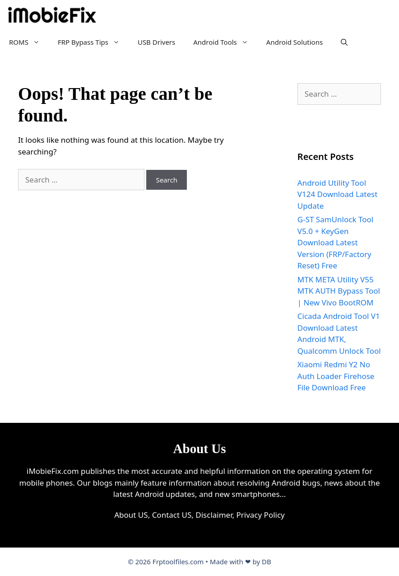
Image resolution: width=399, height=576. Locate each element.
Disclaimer (213, 515)
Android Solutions (294, 42)
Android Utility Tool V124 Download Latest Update (337, 194)
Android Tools (225, 42)
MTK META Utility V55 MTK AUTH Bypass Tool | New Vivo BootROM (338, 291)
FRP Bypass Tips (93, 42)
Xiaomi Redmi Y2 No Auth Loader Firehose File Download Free (336, 376)
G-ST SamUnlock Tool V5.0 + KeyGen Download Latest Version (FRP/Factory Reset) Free (335, 242)
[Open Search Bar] (344, 42)
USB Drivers (156, 42)
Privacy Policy (260, 515)
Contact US (172, 515)
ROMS (29, 42)
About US (131, 515)
